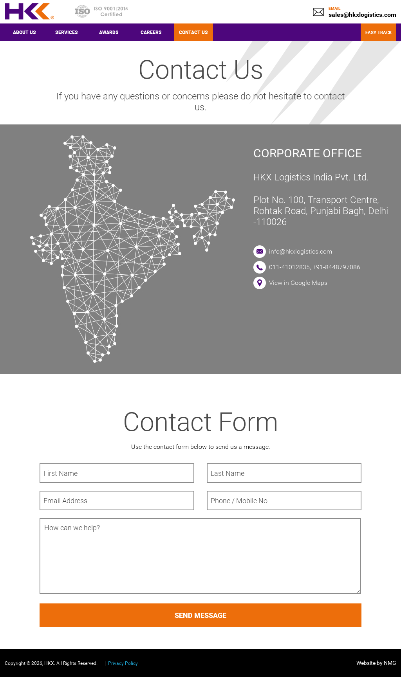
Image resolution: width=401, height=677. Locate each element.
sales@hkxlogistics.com (362, 14)
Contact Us (193, 32)
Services (66, 32)
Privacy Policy (123, 663)
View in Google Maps (298, 282)
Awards (109, 32)
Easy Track (378, 32)
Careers (151, 32)
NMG (390, 663)
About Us (24, 32)
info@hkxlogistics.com (300, 251)
